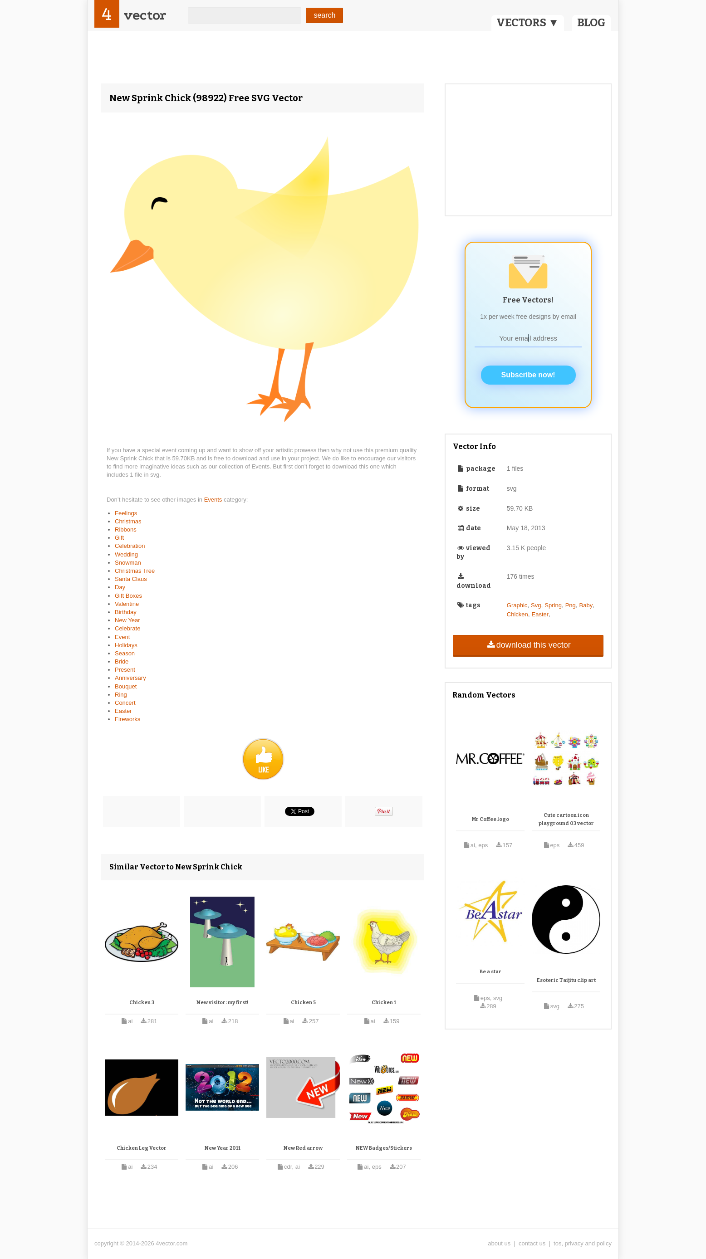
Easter (123, 711)
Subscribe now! (528, 375)
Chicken (517, 614)
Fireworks (127, 719)
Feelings (126, 513)
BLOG (591, 22)
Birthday (126, 612)
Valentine (127, 603)
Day (120, 587)
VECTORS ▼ (527, 22)
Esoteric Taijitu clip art (566, 980)
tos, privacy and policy (583, 1243)
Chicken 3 (141, 1002)
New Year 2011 (222, 1148)
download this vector (527, 644)
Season (125, 653)
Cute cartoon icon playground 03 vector (566, 819)
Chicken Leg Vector (142, 1148)
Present (125, 669)
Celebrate (127, 628)
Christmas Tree (135, 570)
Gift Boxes (128, 595)
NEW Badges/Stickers (384, 1148)
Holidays (126, 645)
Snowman (128, 562)
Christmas (128, 521)
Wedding (126, 554)
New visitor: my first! (222, 1002)
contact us (532, 1243)
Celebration (130, 545)
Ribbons (126, 529)
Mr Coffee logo (490, 819)
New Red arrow (303, 1148)
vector (144, 15)
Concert (125, 702)
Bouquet (126, 686)
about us (499, 1243)
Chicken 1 (384, 1002)
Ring (121, 694)
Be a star (490, 972)
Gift (119, 537)
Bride (121, 661)
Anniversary (130, 677)
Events (214, 499)
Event (122, 637)
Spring (553, 605)
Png (570, 605)
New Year (127, 620)
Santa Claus (131, 579)
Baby (586, 605)
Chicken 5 (303, 1002)
